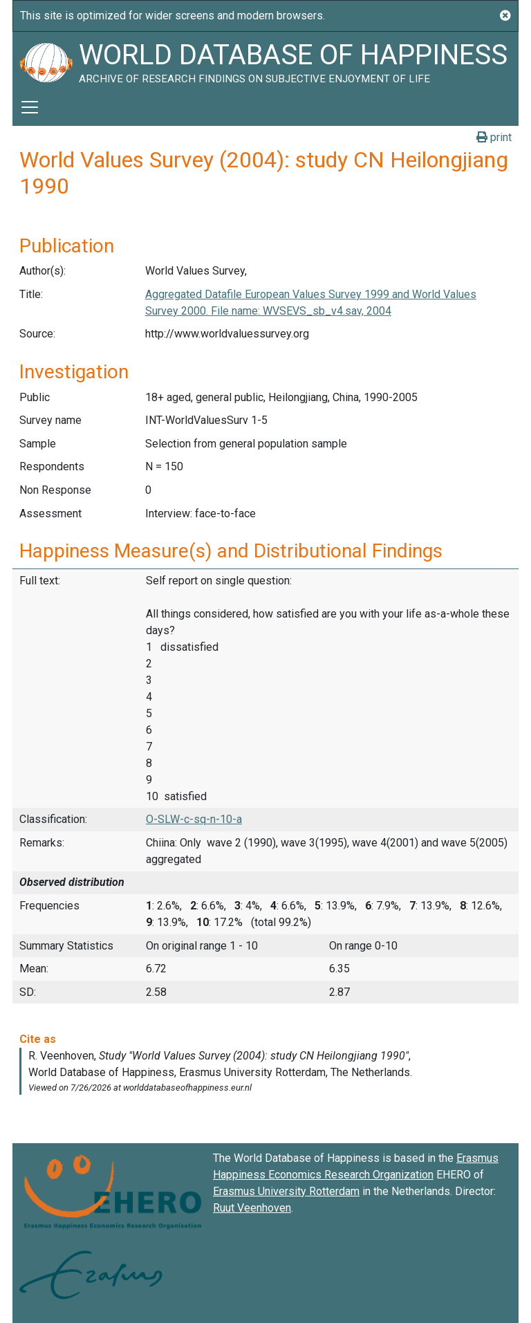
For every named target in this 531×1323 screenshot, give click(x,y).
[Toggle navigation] (29, 107)
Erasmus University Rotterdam (286, 1191)
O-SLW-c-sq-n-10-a (194, 819)
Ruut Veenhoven (252, 1207)
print (494, 137)
